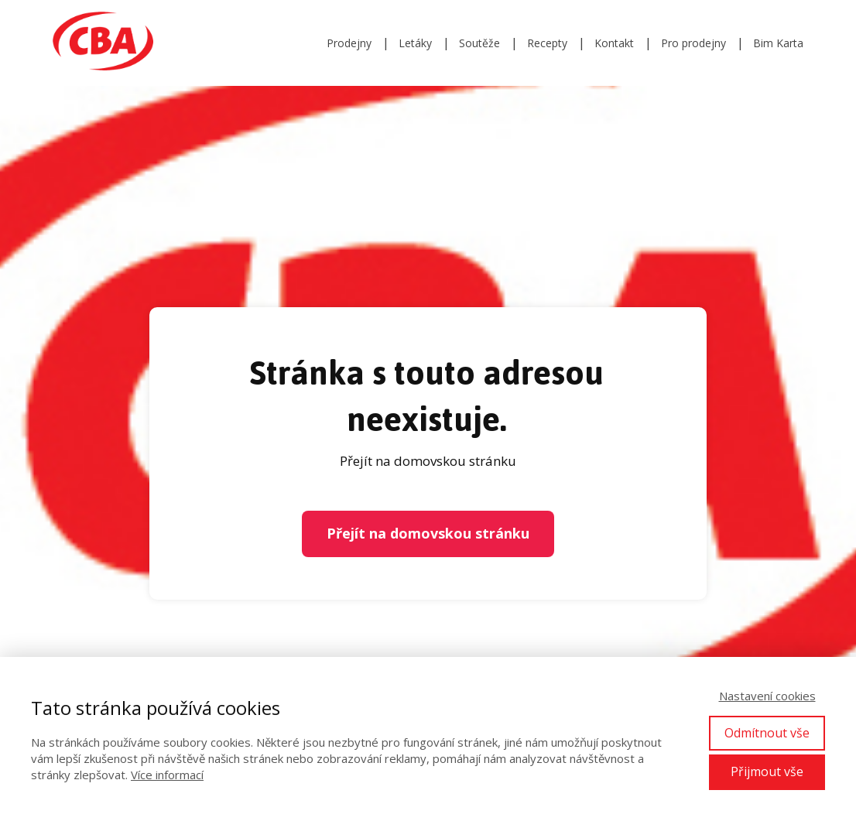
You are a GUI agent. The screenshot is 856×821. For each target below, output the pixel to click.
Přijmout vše (767, 771)
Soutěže (479, 43)
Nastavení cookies (767, 695)
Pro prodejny (693, 43)
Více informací (167, 774)
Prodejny (349, 43)
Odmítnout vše (767, 732)
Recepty (547, 43)
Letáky (415, 43)
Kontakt (614, 43)
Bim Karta (778, 43)
